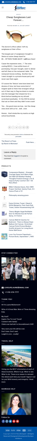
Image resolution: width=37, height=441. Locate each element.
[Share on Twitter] (16, 127)
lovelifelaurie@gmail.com (13, 2)
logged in (17, 156)
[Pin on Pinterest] (23, 127)
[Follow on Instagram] (6, 421)
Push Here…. (31, 142)
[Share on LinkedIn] (27, 127)
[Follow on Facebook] (3, 421)
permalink (18, 136)
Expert (27, 25)
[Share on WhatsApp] (9, 127)
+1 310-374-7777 (30, 2)
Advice (18, 14)
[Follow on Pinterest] (14, 421)
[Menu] (2, 7)
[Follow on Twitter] (10, 421)
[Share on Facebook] (13, 127)
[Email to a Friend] (20, 127)
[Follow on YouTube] (17, 421)
